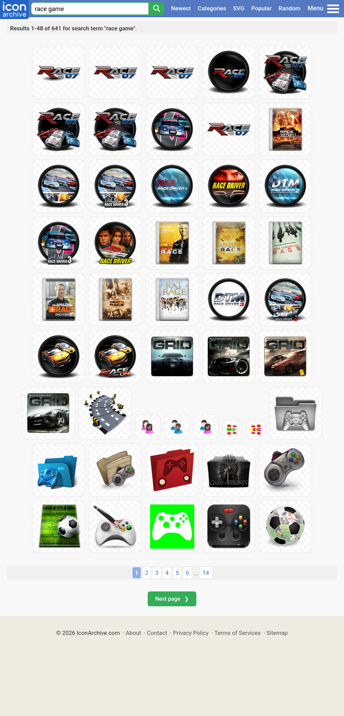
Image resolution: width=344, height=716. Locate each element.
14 (206, 572)
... (196, 573)
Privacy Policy (190, 632)
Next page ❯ (172, 599)
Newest (181, 8)
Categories (212, 8)
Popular (261, 8)
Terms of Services (237, 632)
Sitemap (277, 632)
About (133, 632)
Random (289, 8)
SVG (239, 8)
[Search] (156, 8)
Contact (157, 632)
